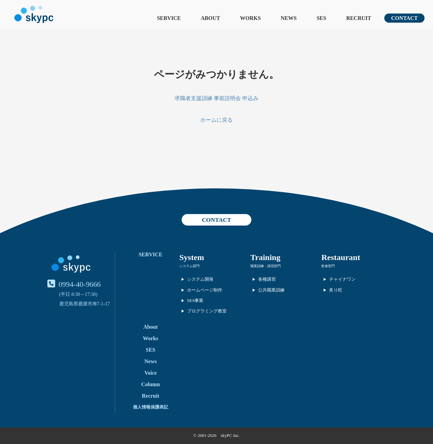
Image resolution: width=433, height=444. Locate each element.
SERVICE (169, 18)
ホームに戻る (216, 120)
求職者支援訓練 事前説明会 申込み (216, 98)
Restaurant (340, 257)
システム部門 (189, 266)
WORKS (250, 18)
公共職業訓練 (271, 290)
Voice (150, 373)
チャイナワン (342, 279)
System (191, 257)
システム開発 (200, 279)
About (150, 327)
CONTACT (404, 18)
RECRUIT (358, 18)
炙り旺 (335, 290)
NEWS (289, 18)
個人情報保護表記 (150, 407)
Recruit (150, 396)
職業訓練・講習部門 (265, 266)
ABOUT (210, 18)
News (150, 361)
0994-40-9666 (80, 284)
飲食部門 (328, 266)
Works (150, 338)
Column (150, 384)
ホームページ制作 (204, 290)
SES (321, 18)
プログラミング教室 (207, 310)
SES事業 (195, 300)
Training (265, 257)
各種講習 (267, 279)
